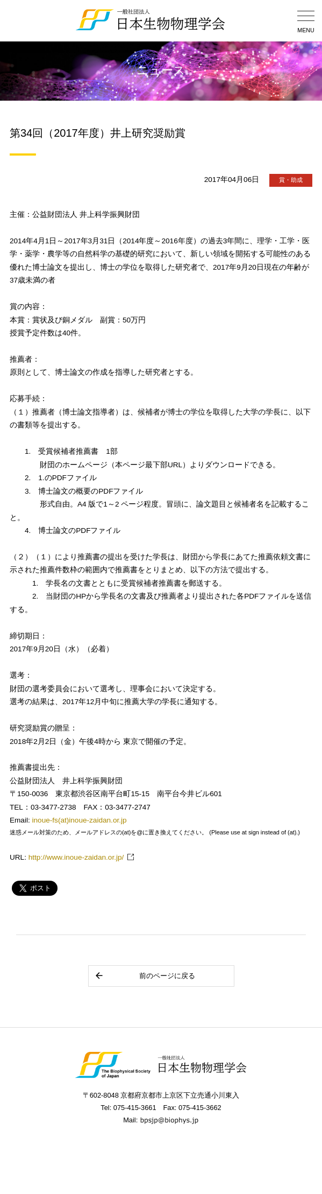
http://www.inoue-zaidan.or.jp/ (76, 857)
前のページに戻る (145, 976)
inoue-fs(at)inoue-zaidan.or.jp (79, 820)
